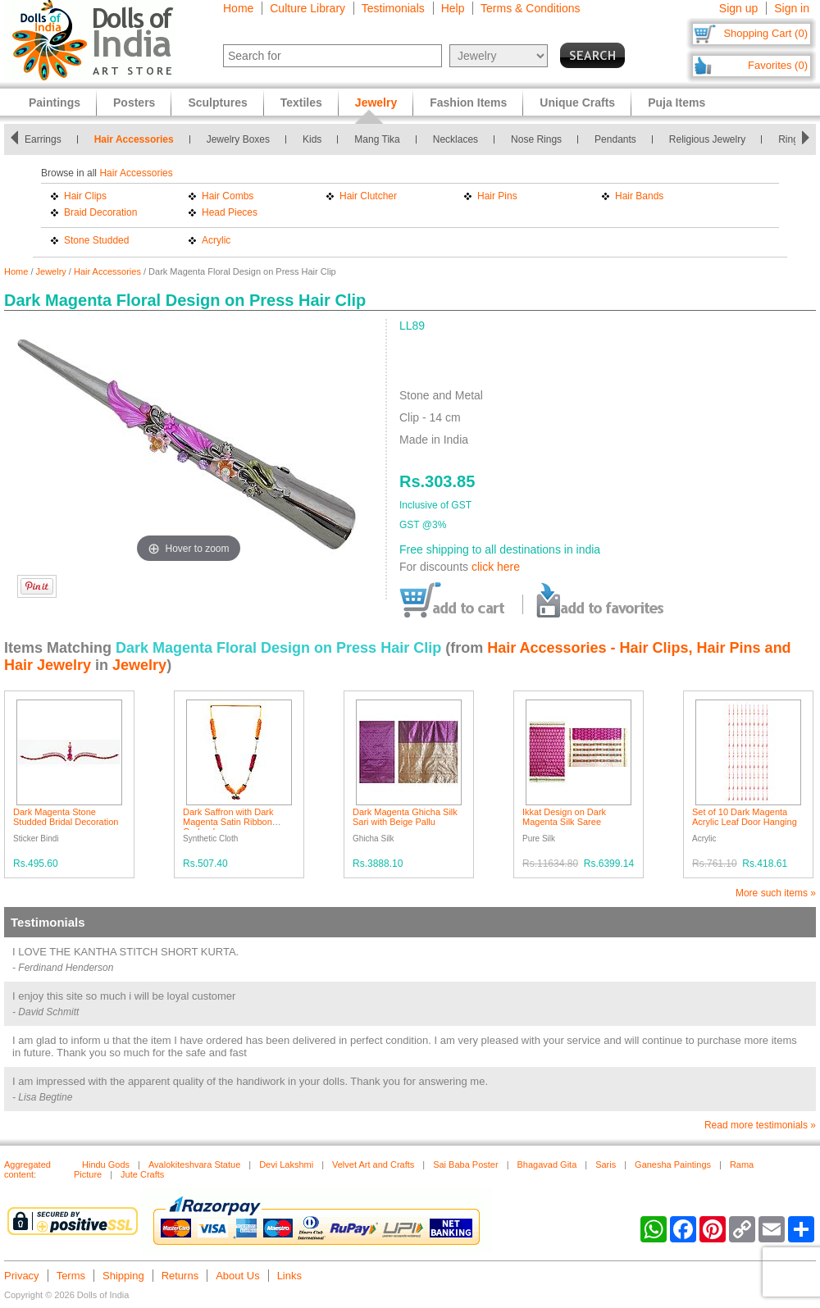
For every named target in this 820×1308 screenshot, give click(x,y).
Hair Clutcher (368, 196)
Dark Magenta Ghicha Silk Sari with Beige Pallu (405, 817)
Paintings (54, 102)
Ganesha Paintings (673, 1164)
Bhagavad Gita (547, 1164)
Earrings (43, 139)
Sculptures (217, 102)
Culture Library (307, 8)
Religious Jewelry (707, 139)
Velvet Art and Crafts (373, 1164)
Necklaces (455, 139)
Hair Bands (639, 196)
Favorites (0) (778, 65)
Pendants (615, 139)
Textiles (301, 102)
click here (496, 566)
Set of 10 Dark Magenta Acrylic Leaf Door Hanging (744, 817)
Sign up (738, 8)
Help (453, 8)
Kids (312, 139)
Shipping (123, 1275)
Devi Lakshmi (286, 1164)
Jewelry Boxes (238, 139)
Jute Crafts (142, 1174)
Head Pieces (229, 212)
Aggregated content (27, 1169)
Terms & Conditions (530, 8)
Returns (180, 1275)
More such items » (776, 893)
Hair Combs (227, 196)
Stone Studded (96, 240)
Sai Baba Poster (466, 1164)
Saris (605, 1164)
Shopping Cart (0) (765, 33)
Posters (134, 102)
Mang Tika (376, 139)
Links (289, 1275)
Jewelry (51, 271)
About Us (237, 1275)
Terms (71, 1275)
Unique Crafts (577, 102)
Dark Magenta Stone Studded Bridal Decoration (65, 817)
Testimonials (393, 8)
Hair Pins (497, 196)
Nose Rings (536, 139)
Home (238, 8)
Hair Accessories (134, 139)
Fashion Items (468, 102)
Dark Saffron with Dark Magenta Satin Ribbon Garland (228, 821)
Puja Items (676, 102)
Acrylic (216, 240)
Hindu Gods (106, 1164)
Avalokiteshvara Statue (194, 1164)
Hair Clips (85, 196)
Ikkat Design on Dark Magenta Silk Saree (564, 817)
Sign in (791, 8)
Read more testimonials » (760, 1125)
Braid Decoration (100, 212)
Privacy (21, 1275)
